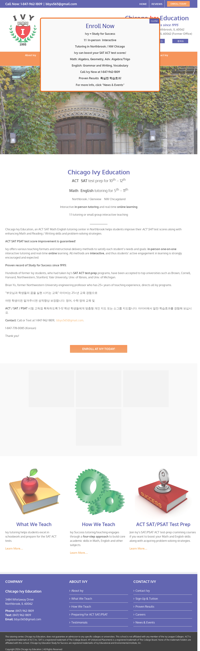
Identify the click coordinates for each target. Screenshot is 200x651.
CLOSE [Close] (154, 21)
